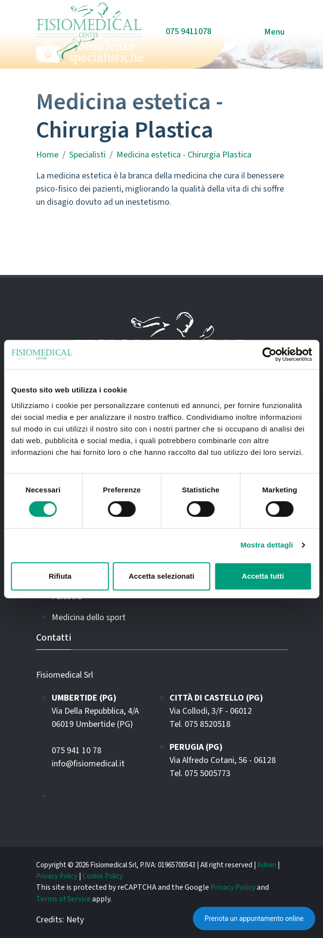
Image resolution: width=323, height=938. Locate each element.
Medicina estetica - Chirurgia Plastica (183, 155)
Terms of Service (63, 899)
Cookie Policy (102, 876)
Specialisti (87, 155)
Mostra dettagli (266, 545)
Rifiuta (60, 576)
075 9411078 (188, 31)
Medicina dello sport (89, 617)
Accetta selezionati (161, 576)
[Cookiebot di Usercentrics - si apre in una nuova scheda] (269, 354)
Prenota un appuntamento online (254, 918)
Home (47, 155)
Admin (266, 865)
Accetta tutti (263, 576)
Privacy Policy (56, 876)
